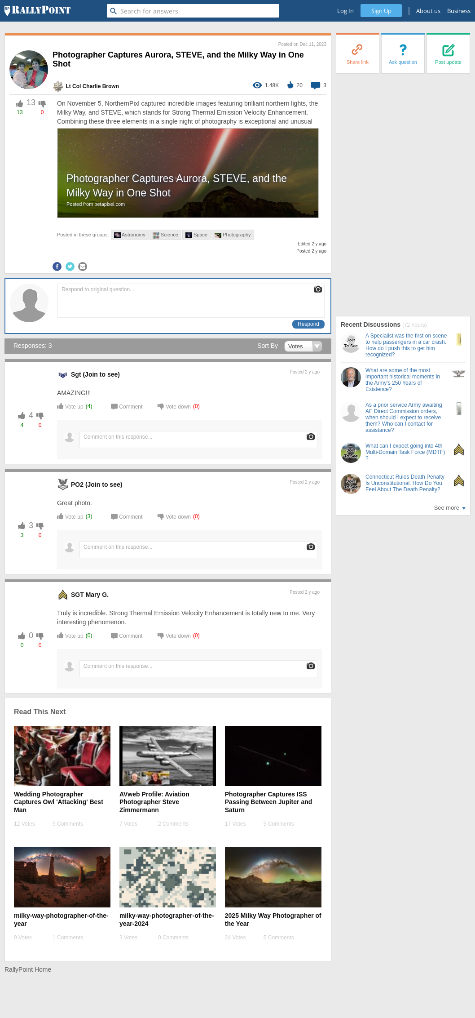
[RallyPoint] (37, 10)
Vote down (174, 406)
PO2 (77, 484)
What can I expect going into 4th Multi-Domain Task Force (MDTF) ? (405, 452)
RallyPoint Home (27, 969)
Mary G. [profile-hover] (97, 594)
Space (196, 235)
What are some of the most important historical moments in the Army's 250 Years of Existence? (402, 379)
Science (165, 235)
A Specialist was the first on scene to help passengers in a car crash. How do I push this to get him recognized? (406, 345)
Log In (345, 11)
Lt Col (73, 86)
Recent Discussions (371, 324)
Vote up (70, 406)
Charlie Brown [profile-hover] (101, 86)
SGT (77, 594)
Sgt (76, 374)
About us (428, 11)
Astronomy (129, 235)
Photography (233, 235)
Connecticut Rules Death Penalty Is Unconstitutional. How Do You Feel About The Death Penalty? (404, 483)
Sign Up (381, 11)
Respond (308, 324)
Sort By (267, 345)
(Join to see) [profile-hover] (101, 374)
